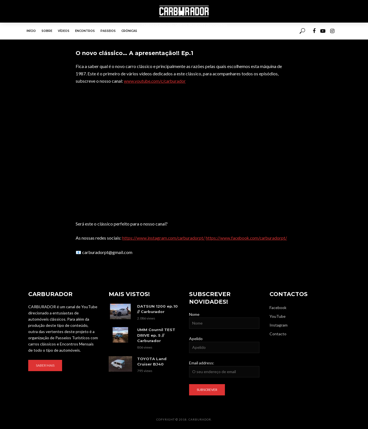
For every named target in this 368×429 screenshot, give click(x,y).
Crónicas (129, 31)
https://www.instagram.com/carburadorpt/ (164, 237)
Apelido (196, 338)
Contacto (278, 333)
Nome (194, 314)
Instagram (279, 324)
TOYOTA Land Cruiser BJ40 (151, 360)
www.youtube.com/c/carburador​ (155, 81)
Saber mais (45, 365)
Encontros (85, 31)
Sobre (46, 31)
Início (31, 31)
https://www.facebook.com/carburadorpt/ (248, 237)
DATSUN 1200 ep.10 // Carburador (157, 309)
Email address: (201, 362)
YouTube (278, 316)
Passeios (108, 31)
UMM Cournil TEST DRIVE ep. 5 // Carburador (155, 334)
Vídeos (63, 31)
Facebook (278, 307)
